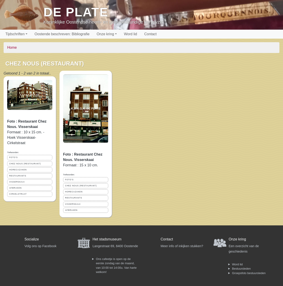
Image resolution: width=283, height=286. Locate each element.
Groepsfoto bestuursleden (249, 273)
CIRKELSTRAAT (18, 194)
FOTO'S (13, 157)
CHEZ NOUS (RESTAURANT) (25, 164)
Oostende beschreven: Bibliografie (62, 34)
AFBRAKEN (15, 188)
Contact (150, 34)
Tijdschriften (15, 34)
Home (12, 47)
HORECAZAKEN (18, 170)
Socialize (31, 239)
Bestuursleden (241, 268)
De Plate (75, 12)
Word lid (130, 34)
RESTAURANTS (17, 176)
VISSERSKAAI (17, 182)
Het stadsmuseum (107, 239)
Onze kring (105, 34)
